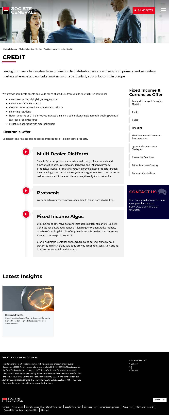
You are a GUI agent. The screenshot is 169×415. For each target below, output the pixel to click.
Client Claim (17, 406)
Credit (135, 112)
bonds (73, 249)
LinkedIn (134, 363)
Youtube (134, 370)
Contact (5, 406)
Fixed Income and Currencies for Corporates (146, 137)
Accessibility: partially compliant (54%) (21, 410)
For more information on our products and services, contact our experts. (147, 204)
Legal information (73, 406)
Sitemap (45, 410)
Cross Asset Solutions (143, 157)
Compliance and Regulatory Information (44, 406)
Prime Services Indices (143, 172)
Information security (144, 406)
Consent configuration (109, 406)
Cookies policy (90, 406)
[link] (28, 311)
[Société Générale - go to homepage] (66, 10)
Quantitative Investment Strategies (144, 148)
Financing (137, 127)
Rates (135, 119)
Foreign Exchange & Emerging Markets (147, 103)
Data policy (127, 406)
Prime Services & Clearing (145, 165)
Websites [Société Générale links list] (160, 400)
